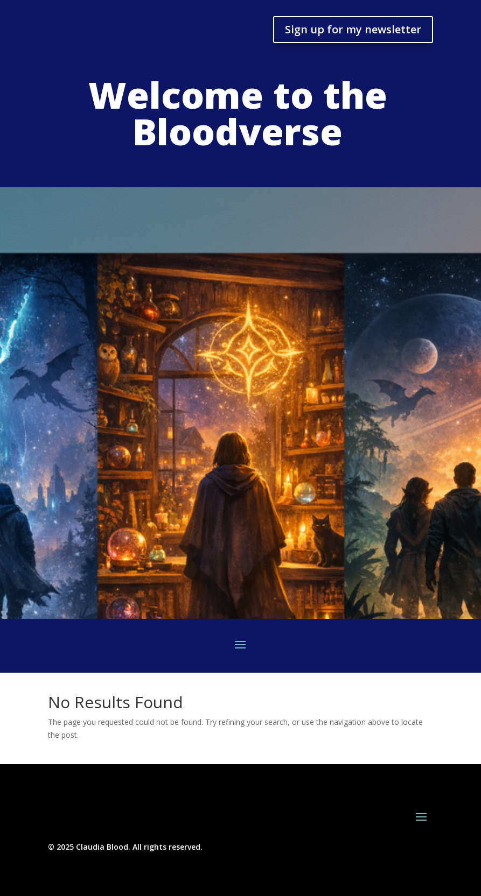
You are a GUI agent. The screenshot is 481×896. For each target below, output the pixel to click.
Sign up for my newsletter (353, 29)
